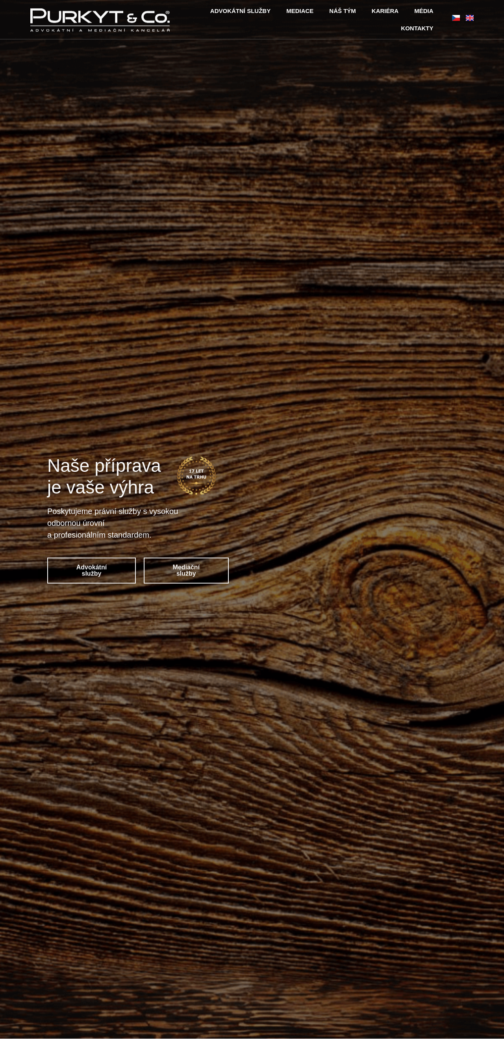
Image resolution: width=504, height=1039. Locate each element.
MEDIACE (299, 10)
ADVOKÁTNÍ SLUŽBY (240, 10)
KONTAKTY (417, 28)
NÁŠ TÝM (342, 10)
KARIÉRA (385, 10)
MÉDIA (423, 10)
